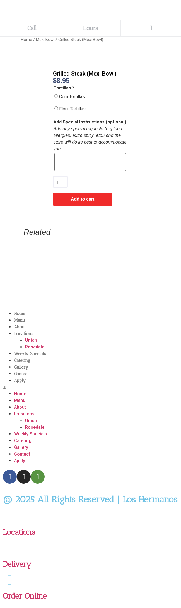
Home (26, 39)
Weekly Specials (30, 353)
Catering (22, 360)
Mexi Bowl (45, 39)
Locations (23, 333)
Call (30, 28)
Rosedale (34, 347)
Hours (90, 28)
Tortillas (64, 88)
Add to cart (82, 199)
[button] (90, 387)
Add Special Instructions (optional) (90, 122)
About (20, 327)
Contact (21, 373)
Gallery (21, 367)
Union (31, 340)
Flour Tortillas (72, 109)
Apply (20, 380)
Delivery (17, 564)
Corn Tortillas (72, 96)
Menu (19, 320)
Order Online (25, 595)
